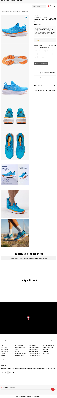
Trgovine (3, 355)
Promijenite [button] (12, 387)
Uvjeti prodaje (4, 347)
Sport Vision (3, 11)
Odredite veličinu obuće (34, 353)
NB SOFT (31, 396)
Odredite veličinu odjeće (34, 355)
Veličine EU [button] (36, 47)
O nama (2, 345)
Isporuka (17, 351)
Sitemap (2, 362)
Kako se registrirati (33, 349)
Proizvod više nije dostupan (41, 63)
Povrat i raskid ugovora (20, 353)
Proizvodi (9, 11)
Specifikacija (44, 85)
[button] (39, 6)
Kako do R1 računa (33, 351)
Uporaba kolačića (4, 359)
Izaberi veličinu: (38, 45)
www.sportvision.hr (22, 396)
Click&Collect (46, 353)
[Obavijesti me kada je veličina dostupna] (36, 51)
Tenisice (18, 11)
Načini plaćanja (32, 345)
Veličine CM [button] (46, 47)
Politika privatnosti (5, 351)
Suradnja (3, 353)
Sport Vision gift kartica (48, 345)
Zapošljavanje (4, 357)
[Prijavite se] (48, 7)
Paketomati (46, 351)
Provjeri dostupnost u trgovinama (44, 90)
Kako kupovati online (34, 347)
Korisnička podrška (19, 345)
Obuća (13, 11)
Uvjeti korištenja (4, 349)
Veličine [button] (41, 47)
